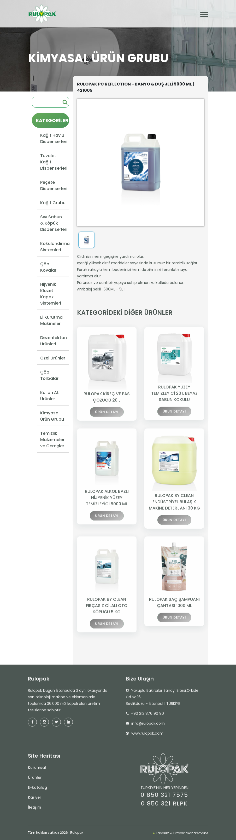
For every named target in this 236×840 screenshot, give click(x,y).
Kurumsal (37, 769)
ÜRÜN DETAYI (107, 415)
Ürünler (35, 779)
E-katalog (37, 789)
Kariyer (34, 799)
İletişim (34, 809)
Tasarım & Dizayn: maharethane (180, 833)
